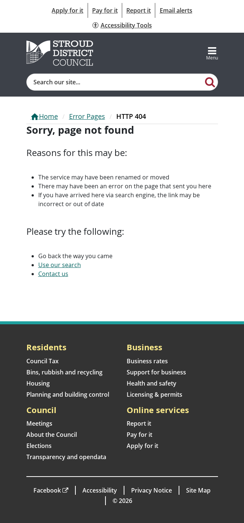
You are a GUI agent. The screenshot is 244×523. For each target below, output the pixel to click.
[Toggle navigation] (212, 53)
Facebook (47, 490)
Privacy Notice (151, 490)
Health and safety (151, 383)
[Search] (210, 82)
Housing (38, 383)
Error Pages (87, 116)
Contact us (53, 274)
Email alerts (176, 10)
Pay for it (105, 10)
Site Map (198, 490)
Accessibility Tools (126, 25)
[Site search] (115, 82)
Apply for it (67, 10)
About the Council (51, 435)
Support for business (156, 372)
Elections (39, 446)
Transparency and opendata (66, 457)
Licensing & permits (154, 394)
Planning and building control (67, 394)
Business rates (147, 361)
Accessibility (99, 490)
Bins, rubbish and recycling (64, 372)
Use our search (59, 265)
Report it (138, 10)
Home (48, 116)
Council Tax (42, 361)
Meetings (39, 423)
